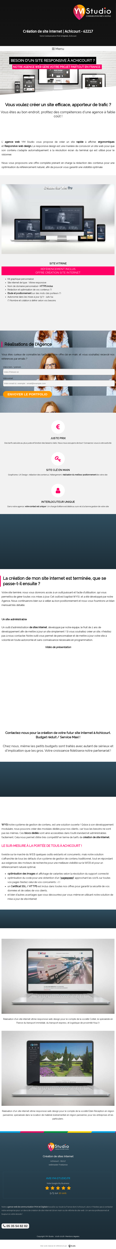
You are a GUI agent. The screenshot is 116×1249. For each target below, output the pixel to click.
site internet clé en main (51, 1210)
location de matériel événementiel (49, 1115)
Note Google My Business (58, 1183)
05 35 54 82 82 (15, 1226)
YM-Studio (49, 1236)
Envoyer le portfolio (27, 394)
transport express (57, 1023)
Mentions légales (72, 1236)
